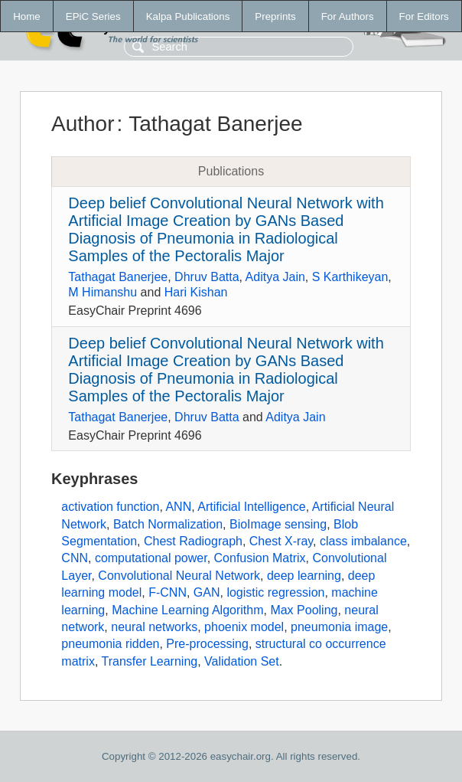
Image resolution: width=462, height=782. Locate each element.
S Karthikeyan (350, 276)
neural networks (154, 626)
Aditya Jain (275, 276)
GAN (207, 592)
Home (27, 16)
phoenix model (244, 626)
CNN (74, 557)
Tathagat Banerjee (118, 276)
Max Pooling (303, 610)
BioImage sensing (278, 524)
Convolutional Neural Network (179, 575)
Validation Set (241, 661)
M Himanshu (102, 292)
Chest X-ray (281, 541)
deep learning (304, 575)
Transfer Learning (150, 661)
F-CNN (167, 592)
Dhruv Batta (206, 276)
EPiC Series (93, 16)
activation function (110, 506)
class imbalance (363, 541)
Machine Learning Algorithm (187, 610)
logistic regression (275, 592)
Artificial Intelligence (251, 506)
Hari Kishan (196, 292)
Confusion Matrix (260, 557)
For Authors (347, 16)
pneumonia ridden (110, 643)
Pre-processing (207, 643)
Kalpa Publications (188, 16)
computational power (151, 557)
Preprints (275, 16)
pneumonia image (339, 626)
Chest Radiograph (193, 541)
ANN (178, 506)
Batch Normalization (168, 524)
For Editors (424, 16)
